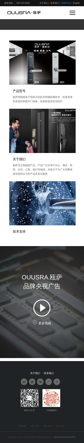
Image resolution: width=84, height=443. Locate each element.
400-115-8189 (23, 3)
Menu (73, 11)
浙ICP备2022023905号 (65, 437)
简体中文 (66, 3)
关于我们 (43, 3)
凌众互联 (35, 426)
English (76, 3)
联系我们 (54, 3)
